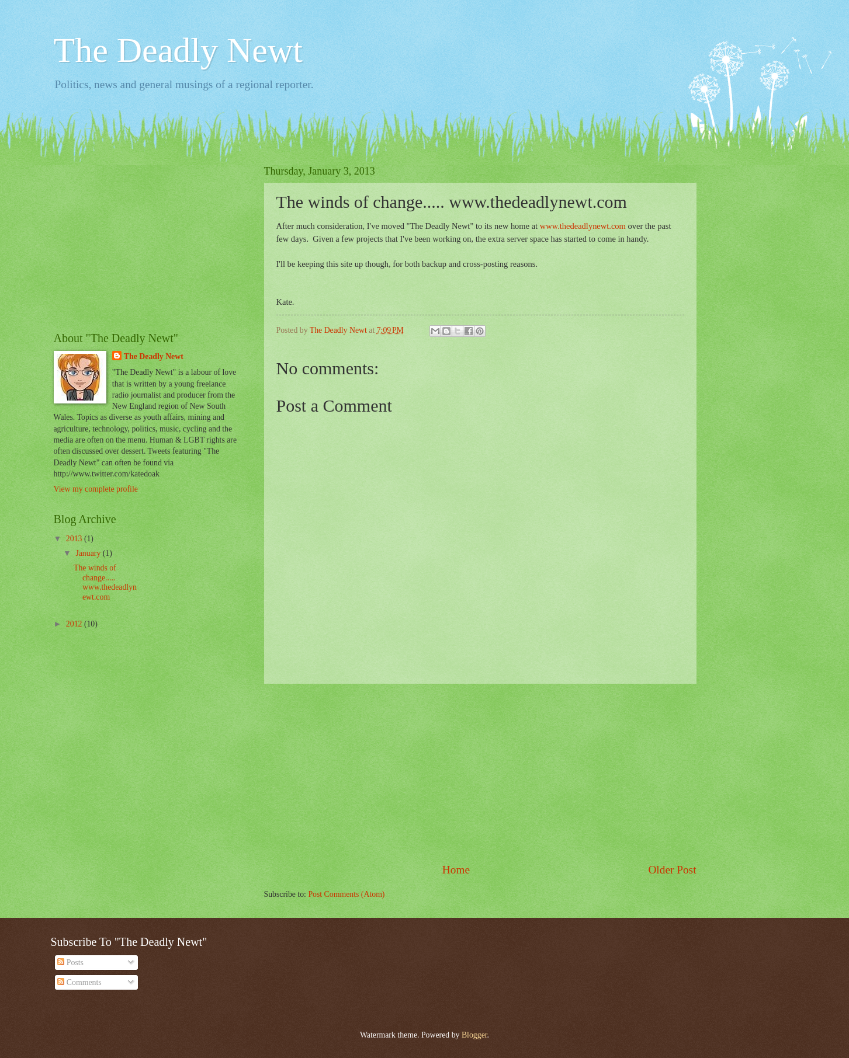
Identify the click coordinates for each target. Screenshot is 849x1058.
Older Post (672, 870)
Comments (79, 982)
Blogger (474, 1035)
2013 (75, 538)
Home (456, 870)
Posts (70, 962)
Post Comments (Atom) (346, 894)
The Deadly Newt (178, 50)
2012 (75, 624)
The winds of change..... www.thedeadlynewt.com (105, 582)
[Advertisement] (480, 772)
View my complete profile (96, 489)
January (88, 553)
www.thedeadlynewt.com (583, 226)
